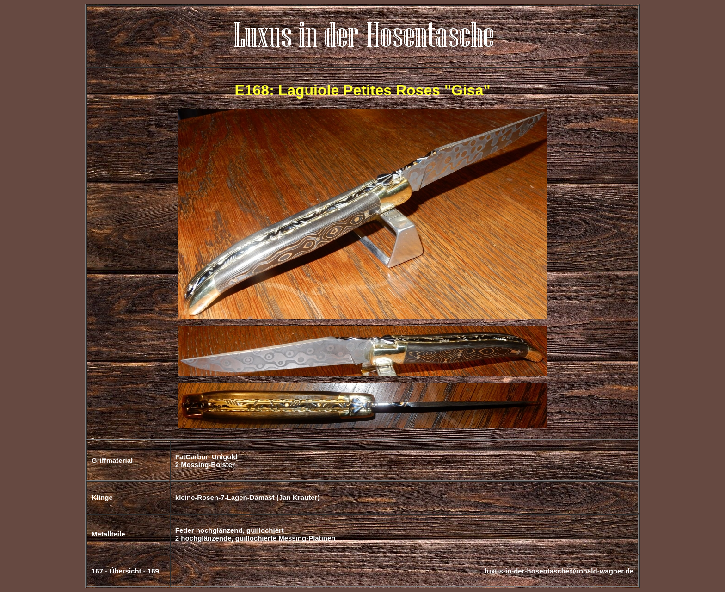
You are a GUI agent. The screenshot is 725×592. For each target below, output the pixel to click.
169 (153, 571)
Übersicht (125, 571)
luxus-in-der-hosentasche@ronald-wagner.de (559, 571)
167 (97, 571)
